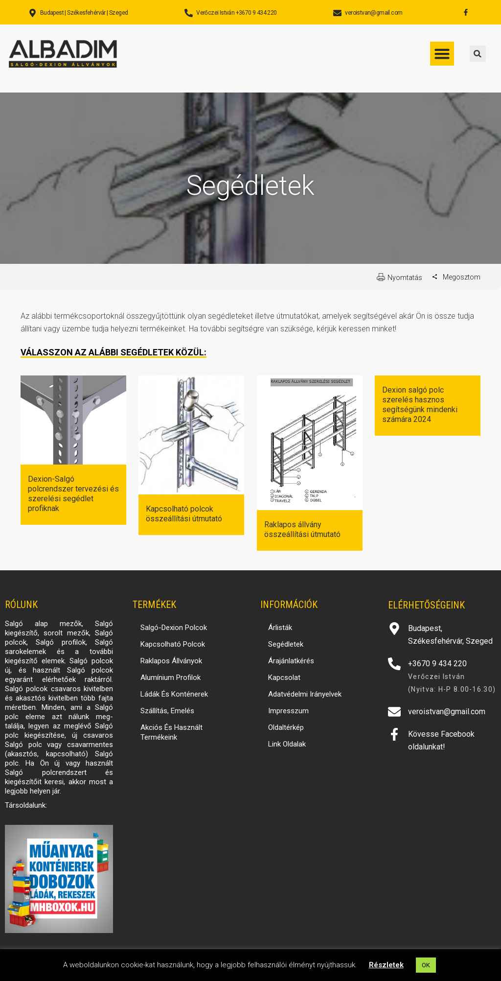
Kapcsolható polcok (172, 644)
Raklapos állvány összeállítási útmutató (302, 529)
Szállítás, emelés (167, 710)
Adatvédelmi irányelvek (305, 694)
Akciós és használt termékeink (171, 732)
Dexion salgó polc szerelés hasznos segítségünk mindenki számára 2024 (419, 404)
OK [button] (426, 965)
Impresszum (288, 710)
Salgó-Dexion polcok (173, 627)
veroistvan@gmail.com (373, 12)
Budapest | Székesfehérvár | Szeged (84, 12)
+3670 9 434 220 (437, 663)
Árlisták (280, 627)
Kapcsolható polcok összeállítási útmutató (184, 513)
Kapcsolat (284, 677)
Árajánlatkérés (291, 660)
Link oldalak (287, 744)
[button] (478, 54)
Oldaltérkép (286, 727)
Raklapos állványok (171, 660)
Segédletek (285, 644)
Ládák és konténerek (174, 694)
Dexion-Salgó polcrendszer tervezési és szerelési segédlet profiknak (73, 493)
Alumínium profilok (170, 677)
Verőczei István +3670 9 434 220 (236, 12)
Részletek (386, 964)
